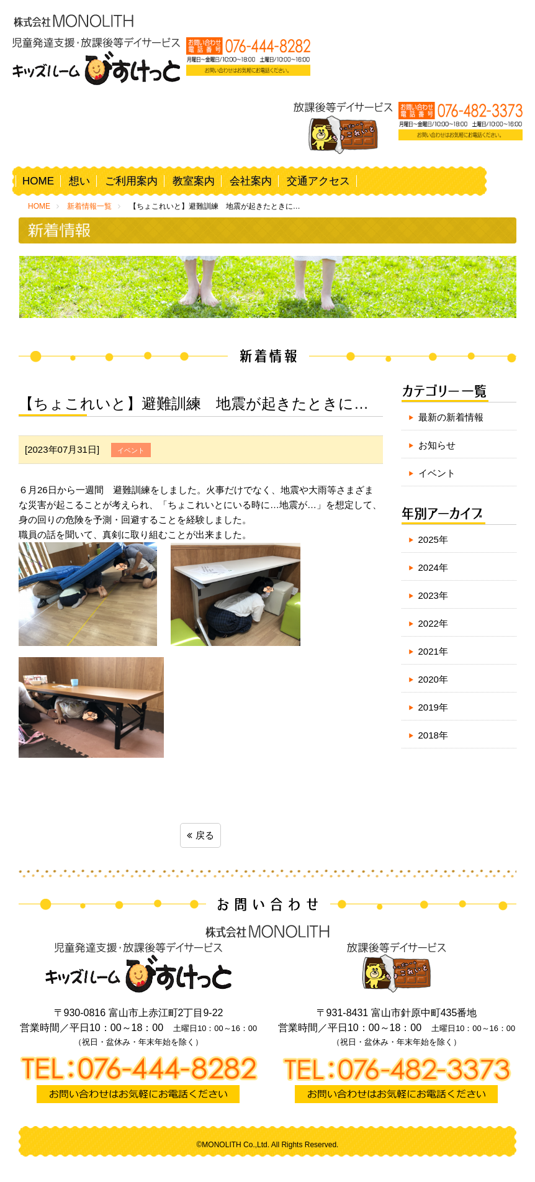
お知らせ (437, 445)
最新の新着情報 (450, 417)
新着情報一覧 (89, 206)
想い (79, 181)
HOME (38, 181)
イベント (437, 473)
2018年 (433, 735)
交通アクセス (318, 181)
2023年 (433, 595)
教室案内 (194, 181)
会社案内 (251, 181)
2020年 (433, 679)
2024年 (433, 567)
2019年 (433, 707)
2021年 (433, 651)
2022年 (433, 623)
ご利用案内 (131, 181)
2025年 (433, 539)
